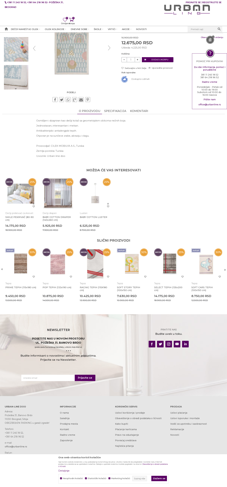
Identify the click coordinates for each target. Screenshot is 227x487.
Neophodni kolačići (73, 478)
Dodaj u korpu (159, 99)
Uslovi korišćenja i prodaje (130, 451)
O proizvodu (89, 151)
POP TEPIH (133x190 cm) (58, 326)
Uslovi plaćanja (178, 451)
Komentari (139, 151)
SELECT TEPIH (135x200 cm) (167, 327)
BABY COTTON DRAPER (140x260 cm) (58, 258)
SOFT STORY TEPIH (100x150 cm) (128, 327)
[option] (18, 61)
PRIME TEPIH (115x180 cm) (21, 327)
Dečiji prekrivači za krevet (22, 252)
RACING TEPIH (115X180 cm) (94, 327)
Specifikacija (115, 151)
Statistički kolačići (97, 478)
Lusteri (84, 252)
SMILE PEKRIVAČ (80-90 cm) (22, 258)
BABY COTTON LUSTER (94, 256)
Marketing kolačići (120, 478)
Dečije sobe (55, 40)
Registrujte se (211, 2)
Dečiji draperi (51, 252)
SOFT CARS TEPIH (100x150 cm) (200, 327)
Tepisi (67, 40)
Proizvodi (41, 40)
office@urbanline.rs (209, 105)
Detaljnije (64, 470)
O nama (64, 451)
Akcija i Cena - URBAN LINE (19, 40)
